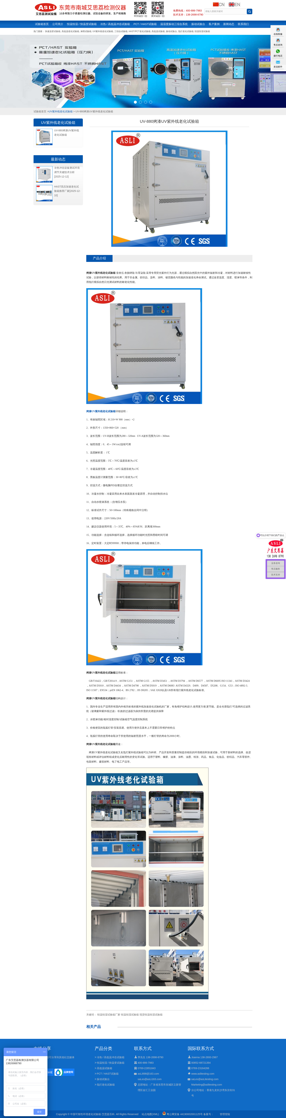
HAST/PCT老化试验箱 (139, 31)
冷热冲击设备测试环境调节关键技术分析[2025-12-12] (67, 172)
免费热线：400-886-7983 (187, 10)
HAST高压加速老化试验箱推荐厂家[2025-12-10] (67, 191)
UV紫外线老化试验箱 (102, 31)
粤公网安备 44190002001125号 (182, 1114)
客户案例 (214, 24)
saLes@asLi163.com (150, 1079)
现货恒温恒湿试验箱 (151, 1014)
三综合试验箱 (120, 31)
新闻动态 (228, 24)
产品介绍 (99, 258)
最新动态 (58, 159)
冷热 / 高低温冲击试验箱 (115, 24)
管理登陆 (225, 1114)
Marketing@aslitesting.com (206, 1084)
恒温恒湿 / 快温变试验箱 (82, 24)
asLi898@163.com (148, 1073)
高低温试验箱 (158, 31)
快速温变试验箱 (52, 31)
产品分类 (103, 1048)
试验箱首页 (42, 24)
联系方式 (143, 1048)
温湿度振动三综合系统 (174, 24)
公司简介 (57, 24)
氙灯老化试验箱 (186, 31)
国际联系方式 (201, 1048)
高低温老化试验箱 (70, 31)
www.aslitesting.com (202, 1073)
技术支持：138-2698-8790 (188, 14)
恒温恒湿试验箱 (202, 31)
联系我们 (243, 24)
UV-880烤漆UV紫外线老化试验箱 (66, 132)
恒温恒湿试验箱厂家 (108, 1014)
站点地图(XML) (150, 1114)
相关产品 (93, 1027)
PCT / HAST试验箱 (145, 24)
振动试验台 (198, 24)
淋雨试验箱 (85, 31)
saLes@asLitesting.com (205, 1079)
